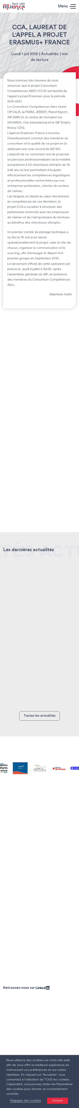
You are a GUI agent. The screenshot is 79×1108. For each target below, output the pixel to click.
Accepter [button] (57, 1100)
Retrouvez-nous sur (26, 987)
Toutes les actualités (39, 715)
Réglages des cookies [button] (25, 1100)
